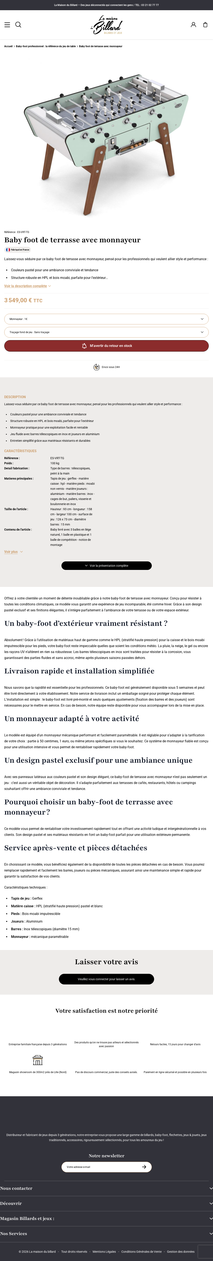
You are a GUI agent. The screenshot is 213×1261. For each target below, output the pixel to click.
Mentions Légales (104, 1251)
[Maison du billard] (106, 24)
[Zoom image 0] (106, 140)
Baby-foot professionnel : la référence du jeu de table (46, 46)
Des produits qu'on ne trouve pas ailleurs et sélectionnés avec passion (106, 1036)
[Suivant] (189, 140)
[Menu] (7, 25)
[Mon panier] (205, 24)
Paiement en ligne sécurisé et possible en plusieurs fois (175, 1063)
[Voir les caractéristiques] (13, 552)
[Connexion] (193, 24)
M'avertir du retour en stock (106, 345)
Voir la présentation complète (106, 565)
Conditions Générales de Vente (141, 1251)
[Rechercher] (18, 25)
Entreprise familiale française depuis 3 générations (38, 1035)
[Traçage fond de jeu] (106, 332)
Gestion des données (181, 1251)
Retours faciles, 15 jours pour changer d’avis (175, 1035)
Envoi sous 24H (106, 367)
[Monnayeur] (106, 319)
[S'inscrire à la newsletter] (144, 1166)
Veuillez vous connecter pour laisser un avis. (106, 979)
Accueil (8, 46)
